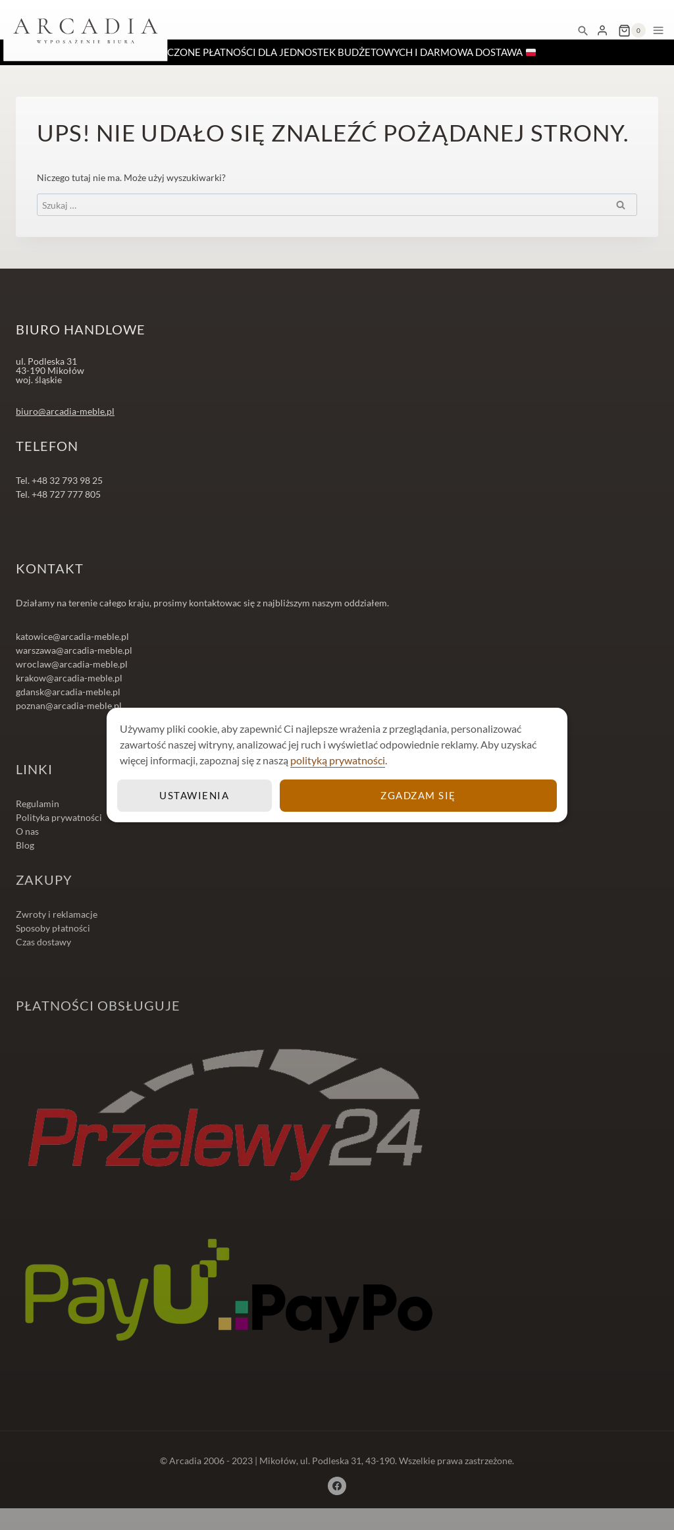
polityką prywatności (337, 760)
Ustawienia (195, 795)
